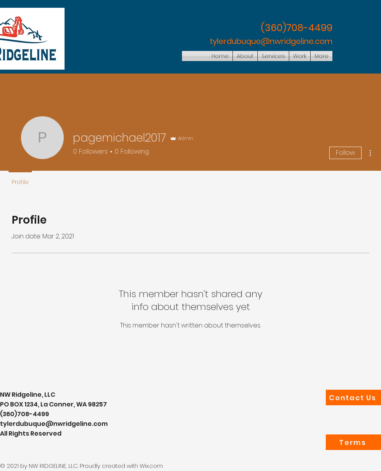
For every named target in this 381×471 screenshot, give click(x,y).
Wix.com (151, 466)
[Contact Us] (353, 397)
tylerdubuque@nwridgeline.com (271, 41)
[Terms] (353, 442)
